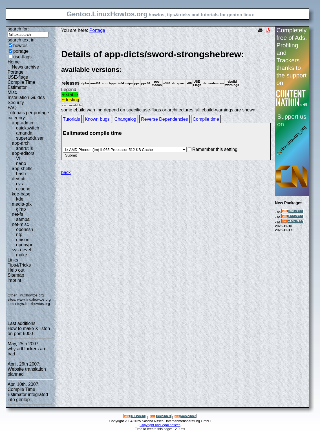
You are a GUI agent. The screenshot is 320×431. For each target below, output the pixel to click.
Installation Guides (26, 97)
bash (21, 173)
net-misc (20, 224)
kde (19, 199)
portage (20, 51)
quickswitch (27, 128)
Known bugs (97, 119)
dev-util (19, 178)
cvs (19, 183)
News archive (25, 67)
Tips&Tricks (19, 265)
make (21, 254)
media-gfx (22, 204)
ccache (23, 188)
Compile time (206, 119)
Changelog (125, 119)
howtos (20, 45)
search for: (18, 29)
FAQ (12, 107)
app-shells (22, 168)
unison (22, 239)
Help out (16, 270)
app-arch (21, 143)
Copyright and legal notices (160, 425)
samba (23, 219)
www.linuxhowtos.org (34, 299)
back (66, 172)
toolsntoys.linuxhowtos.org (29, 304)
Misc (12, 92)
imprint (14, 280)
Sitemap (16, 275)
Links (13, 260)
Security (16, 102)
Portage (15, 72)
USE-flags (18, 77)
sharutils (24, 148)
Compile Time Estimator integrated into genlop (28, 394)
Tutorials (71, 119)
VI (18, 158)
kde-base (21, 194)
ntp (19, 234)
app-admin (22, 122)
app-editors (23, 153)
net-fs (17, 214)
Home (14, 62)
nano (21, 163)
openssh (24, 229)
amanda (24, 133)
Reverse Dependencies (164, 119)
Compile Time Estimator (21, 85)
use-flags (22, 56)
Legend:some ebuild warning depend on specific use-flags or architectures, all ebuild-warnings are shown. (166, 80)
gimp (21, 209)
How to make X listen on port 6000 (29, 331)
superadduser (30, 138)
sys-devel (21, 249)
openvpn (24, 244)
